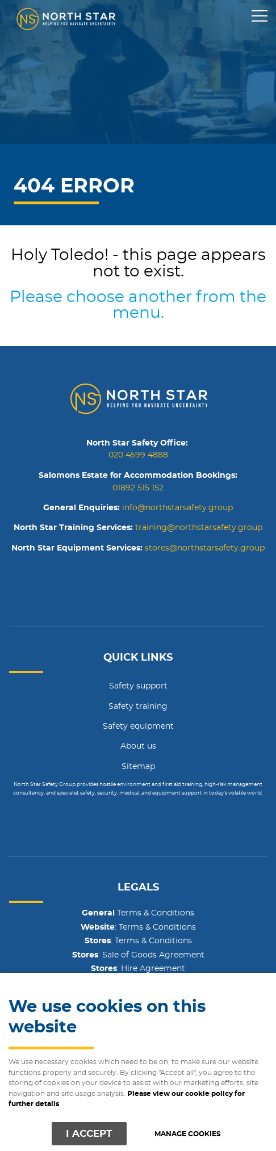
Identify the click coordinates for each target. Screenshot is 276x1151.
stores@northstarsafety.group (205, 548)
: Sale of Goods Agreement (138, 955)
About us (138, 746)
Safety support (138, 686)
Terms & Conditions (138, 913)
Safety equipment (138, 726)
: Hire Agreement (138, 969)
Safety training (138, 707)
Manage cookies (187, 1134)
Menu (256, 16)
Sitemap (138, 767)
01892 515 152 (138, 488)
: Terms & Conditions (138, 927)
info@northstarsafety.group (177, 508)
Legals (138, 888)
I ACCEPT (89, 1134)
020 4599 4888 (138, 455)
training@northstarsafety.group (198, 528)
